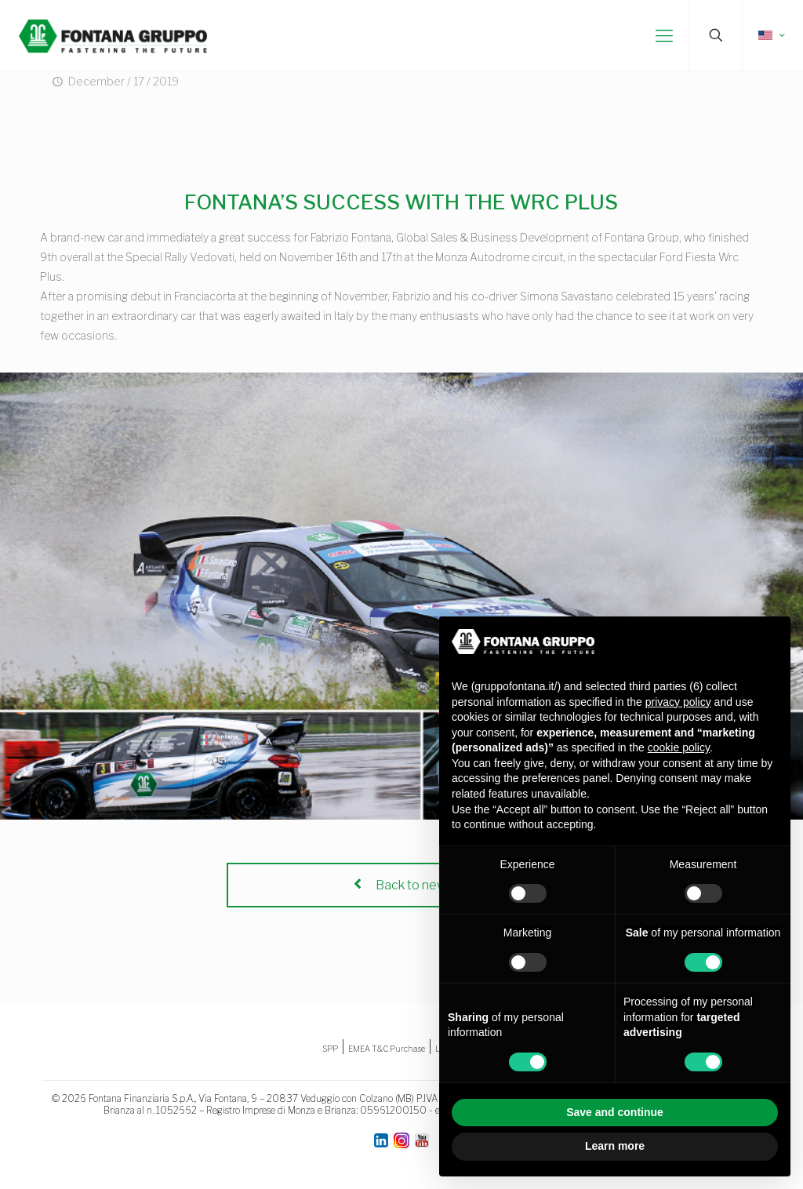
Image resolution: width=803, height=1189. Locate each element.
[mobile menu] (664, 35)
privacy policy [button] (678, 702)
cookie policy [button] (679, 747)
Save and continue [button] (614, 1112)
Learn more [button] (615, 1146)
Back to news (401, 885)
